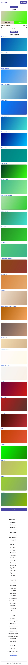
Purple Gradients (12, 535)
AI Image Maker (14, 6)
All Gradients (12, 540)
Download (14, 28)
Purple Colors (13, 568)
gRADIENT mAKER (14, 31)
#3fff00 (9, 25)
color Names (13, 641)
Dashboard (23, 2)
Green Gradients (12, 530)
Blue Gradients (13, 525)
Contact (13, 648)
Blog (13, 653)
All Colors (13, 575)
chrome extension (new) (13, 651)
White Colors (13, 565)
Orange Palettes (12, 588)
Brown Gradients (12, 537)
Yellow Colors (13, 555)
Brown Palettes (13, 585)
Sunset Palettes (13, 583)
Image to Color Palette (13, 626)
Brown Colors (13, 552)
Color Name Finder (13, 631)
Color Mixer (12, 618)
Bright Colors (13, 573)
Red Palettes (13, 590)
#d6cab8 (3, 25)
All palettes (13, 610)
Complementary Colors (13, 621)
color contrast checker (13, 633)
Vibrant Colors (13, 570)
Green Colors (13, 557)
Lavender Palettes (13, 598)
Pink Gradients (13, 522)
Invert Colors (13, 623)
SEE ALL (14, 509)
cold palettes (13, 605)
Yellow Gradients (12, 527)
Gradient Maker (13, 628)
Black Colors (13, 562)
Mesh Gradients (13, 532)
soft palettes (13, 608)
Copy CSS (25, 25)
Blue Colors (12, 547)
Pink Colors (13, 550)
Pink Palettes (13, 595)
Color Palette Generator (13, 636)
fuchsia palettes (12, 600)
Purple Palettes (13, 593)
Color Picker (13, 638)
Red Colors (13, 560)
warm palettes (13, 603)
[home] (4, 2)
